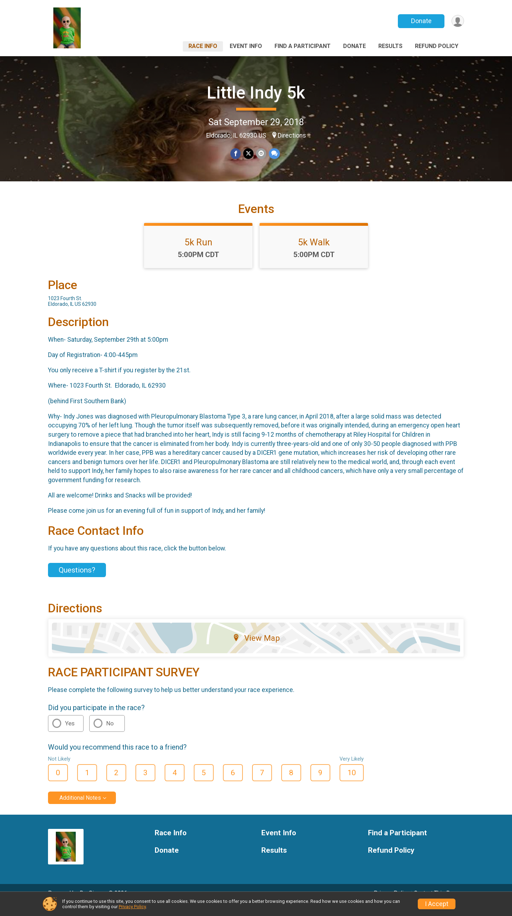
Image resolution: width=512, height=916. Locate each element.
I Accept (436, 903)
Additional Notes (80, 807)
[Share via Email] (261, 154)
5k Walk (314, 252)
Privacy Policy (132, 906)
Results (390, 46)
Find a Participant (302, 46)
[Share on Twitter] (248, 154)
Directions (292, 135)
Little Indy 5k (256, 92)
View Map (256, 648)
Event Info (246, 46)
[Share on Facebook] (236, 154)
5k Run (198, 252)
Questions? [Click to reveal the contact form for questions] (77, 580)
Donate (420, 21)
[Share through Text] (273, 154)
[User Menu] (457, 21)
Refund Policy (436, 46)
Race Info (202, 46)
